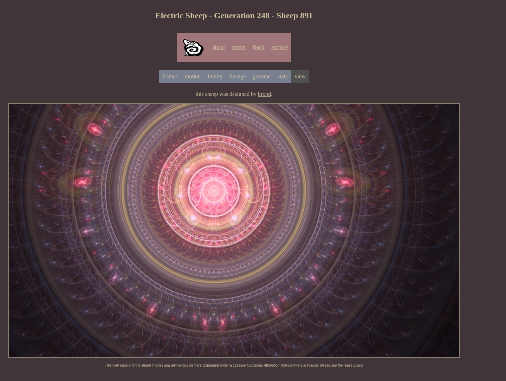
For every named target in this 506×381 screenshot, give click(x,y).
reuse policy (353, 365)
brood (264, 94)
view (299, 76)
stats (282, 76)
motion (193, 76)
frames (170, 76)
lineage (237, 76)
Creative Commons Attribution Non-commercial (269, 365)
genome (262, 76)
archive (279, 47)
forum (239, 47)
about (219, 47)
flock (258, 47)
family (215, 76)
